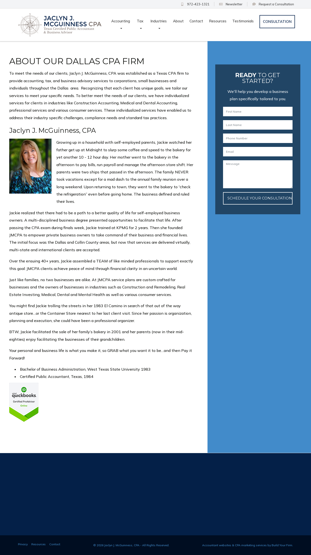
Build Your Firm (282, 545)
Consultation (273, 4)
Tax (140, 21)
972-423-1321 (194, 4)
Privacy (23, 544)
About (178, 21)
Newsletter (230, 4)
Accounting (120, 21)
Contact (196, 21)
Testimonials (243, 21)
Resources (217, 21)
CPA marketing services (251, 545)
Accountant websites (216, 545)
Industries (158, 21)
